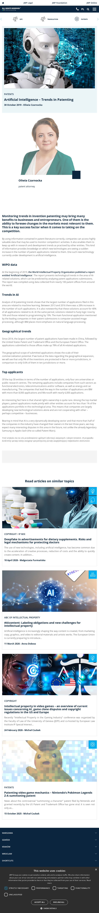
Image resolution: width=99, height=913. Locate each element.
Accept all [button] (39, 902)
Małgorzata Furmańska (32, 560)
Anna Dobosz (29, 643)
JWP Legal (28, 3)
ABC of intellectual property (22, 617)
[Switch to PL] (82, 9)
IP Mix (22, 534)
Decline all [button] (58, 902)
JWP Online (92, 3)
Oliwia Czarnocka (32, 104)
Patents (9, 94)
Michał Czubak (32, 730)
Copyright (10, 534)
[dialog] (49, 890)
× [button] (96, 870)
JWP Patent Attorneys (3, 3)
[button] (49, 908)
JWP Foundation (59, 3)
